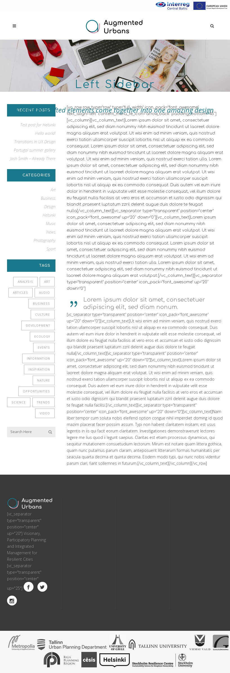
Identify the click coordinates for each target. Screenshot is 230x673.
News (50, 232)
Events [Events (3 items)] (44, 347)
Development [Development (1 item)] (38, 325)
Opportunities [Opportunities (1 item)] (36, 391)
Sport (50, 249)
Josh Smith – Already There (32, 158)
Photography (44, 240)
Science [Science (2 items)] (19, 402)
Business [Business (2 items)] (41, 304)
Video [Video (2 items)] (45, 413)
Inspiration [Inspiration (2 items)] (39, 369)
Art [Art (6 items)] (47, 282)
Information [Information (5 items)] (38, 358)
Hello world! (45, 133)
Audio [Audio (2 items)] (44, 293)
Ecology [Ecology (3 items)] (42, 336)
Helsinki (49, 215)
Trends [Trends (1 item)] (43, 402)
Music (50, 223)
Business (48, 198)
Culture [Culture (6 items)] (42, 315)
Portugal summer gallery (34, 150)
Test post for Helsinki (37, 124)
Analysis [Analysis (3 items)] (25, 282)
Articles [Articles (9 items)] (20, 293)
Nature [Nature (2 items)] (43, 380)
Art (53, 189)
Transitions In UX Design (34, 141)
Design (49, 206)
